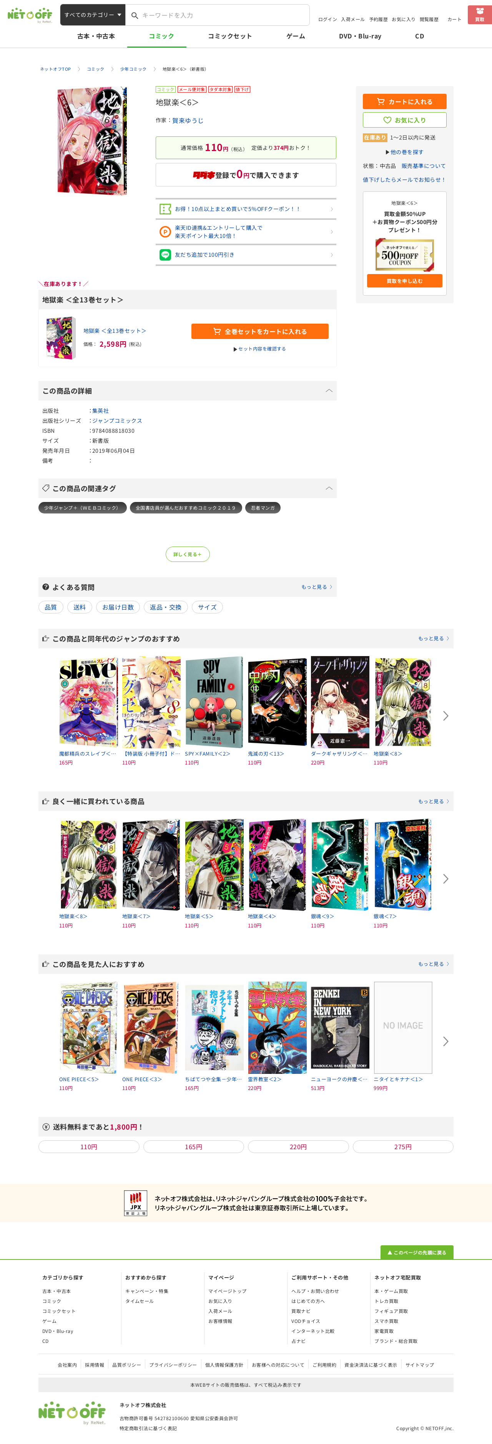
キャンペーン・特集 (146, 1291)
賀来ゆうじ (188, 120)
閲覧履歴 (429, 19)
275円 (403, 1146)
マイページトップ (227, 1291)
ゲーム (295, 35)
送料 (79, 606)
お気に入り (404, 19)
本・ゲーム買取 (391, 1291)
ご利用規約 (324, 1364)
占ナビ (298, 1341)
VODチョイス (305, 1321)
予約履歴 (378, 19)
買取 (480, 19)
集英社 (100, 410)
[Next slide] (446, 716)
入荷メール (353, 19)
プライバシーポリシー (173, 1364)
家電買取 (384, 1331)
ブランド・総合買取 (395, 1341)
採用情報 (94, 1364)
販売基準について (424, 165)
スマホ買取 (386, 1321)
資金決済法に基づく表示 (370, 1364)
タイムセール (139, 1301)
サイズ (207, 606)
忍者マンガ (263, 507)
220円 (298, 1146)
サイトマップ (420, 1364)
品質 (51, 606)
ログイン (327, 19)
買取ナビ (301, 1311)
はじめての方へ (308, 1301)
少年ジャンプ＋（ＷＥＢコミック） (82, 507)
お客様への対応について (278, 1364)
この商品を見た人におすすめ (251, 964)
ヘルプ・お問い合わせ (315, 1291)
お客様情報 (220, 1321)
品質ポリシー (126, 1364)
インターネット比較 (312, 1331)
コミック (161, 35)
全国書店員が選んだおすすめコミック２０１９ (186, 507)
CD (419, 35)
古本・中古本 (96, 35)
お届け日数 (118, 606)
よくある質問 (192, 587)
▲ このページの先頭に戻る (416, 1252)
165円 (193, 1146)
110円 (89, 1146)
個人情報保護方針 (224, 1364)
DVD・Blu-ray (360, 35)
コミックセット (230, 35)
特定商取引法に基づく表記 (148, 1428)
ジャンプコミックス (117, 420)
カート (454, 19)
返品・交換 (165, 606)
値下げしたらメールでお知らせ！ (404, 179)
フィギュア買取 (391, 1311)
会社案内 (67, 1364)
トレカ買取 (386, 1301)
